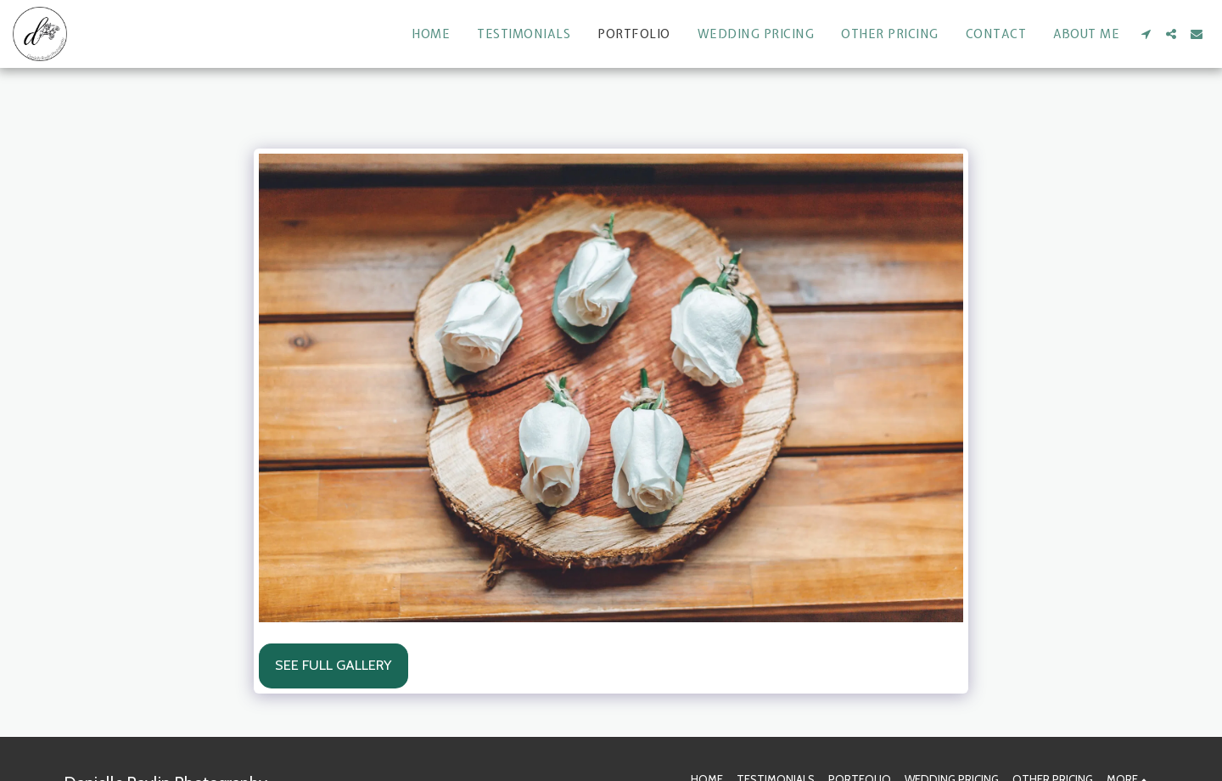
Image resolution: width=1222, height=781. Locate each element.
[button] (1146, 34)
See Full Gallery (333, 664)
